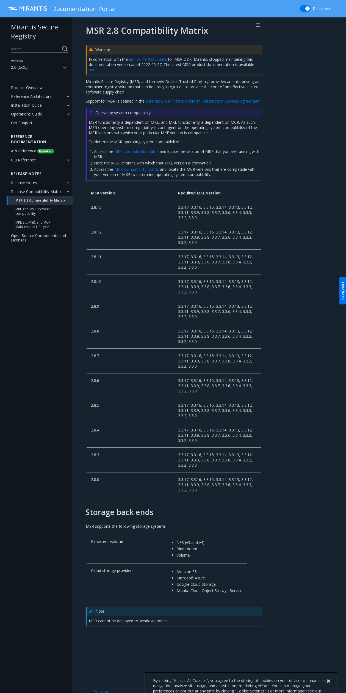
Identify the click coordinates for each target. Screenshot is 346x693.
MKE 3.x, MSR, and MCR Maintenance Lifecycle (32, 224)
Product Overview (27, 87)
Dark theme (322, 8)
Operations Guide (26, 114)
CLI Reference (23, 160)
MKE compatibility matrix (136, 151)
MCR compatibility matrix (136, 169)
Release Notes (24, 182)
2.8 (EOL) (39, 67)
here (93, 69)
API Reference (32, 150)
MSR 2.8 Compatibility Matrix (40, 200)
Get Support (21, 122)
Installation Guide (26, 105)
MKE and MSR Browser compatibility (32, 211)
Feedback (343, 291)
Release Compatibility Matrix (36, 191)
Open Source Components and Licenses (38, 238)
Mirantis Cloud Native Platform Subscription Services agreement (203, 101)
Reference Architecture (31, 96)
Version (17, 61)
